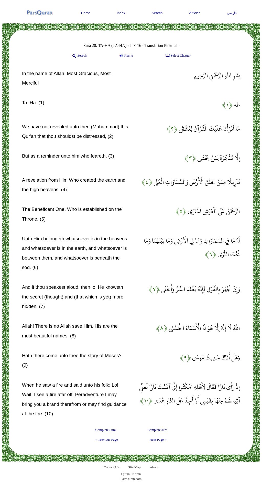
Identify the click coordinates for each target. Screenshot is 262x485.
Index (121, 13)
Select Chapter (178, 55)
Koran (136, 474)
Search (157, 13)
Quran (125, 474)
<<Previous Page (106, 439)
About (154, 467)
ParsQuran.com (131, 479)
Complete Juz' (157, 430)
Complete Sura (105, 430)
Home (85, 13)
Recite (125, 55)
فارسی (232, 13)
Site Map (134, 467)
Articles (194, 13)
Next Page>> (158, 439)
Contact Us (111, 467)
